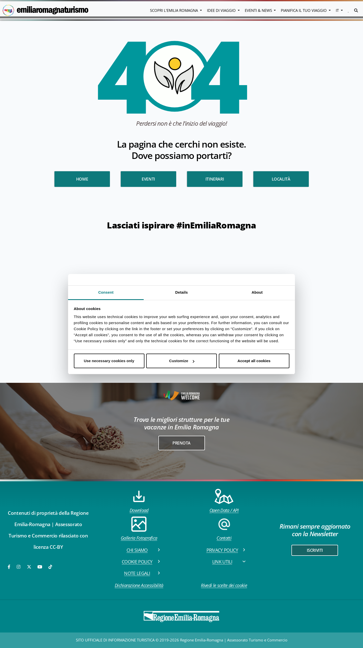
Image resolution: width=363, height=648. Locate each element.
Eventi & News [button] (259, 10)
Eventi (148, 179)
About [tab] (257, 292)
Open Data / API (224, 501)
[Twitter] (29, 567)
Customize (181, 361)
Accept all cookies (253, 361)
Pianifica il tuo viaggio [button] (304, 10)
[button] (348, 10)
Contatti (224, 529)
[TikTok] (50, 567)
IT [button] (338, 10)
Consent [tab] (106, 292)
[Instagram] (19, 567)
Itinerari (214, 179)
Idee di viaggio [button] (222, 10)
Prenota (181, 443)
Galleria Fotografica (139, 529)
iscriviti (315, 550)
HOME (82, 179)
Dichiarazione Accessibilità (139, 585)
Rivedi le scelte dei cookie (224, 585)
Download (139, 501)
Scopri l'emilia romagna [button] (174, 10)
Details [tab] (181, 292)
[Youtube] (40, 567)
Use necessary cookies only (109, 361)
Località (281, 179)
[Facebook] (9, 567)
